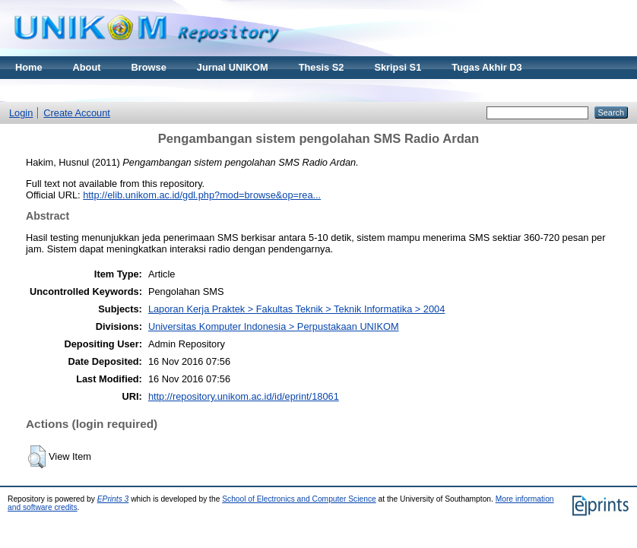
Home (29, 67)
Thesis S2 (321, 67)
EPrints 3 (113, 499)
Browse (149, 67)
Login (21, 113)
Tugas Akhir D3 (486, 67)
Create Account (76, 113)
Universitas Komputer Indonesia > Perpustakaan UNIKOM (273, 326)
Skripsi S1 (397, 67)
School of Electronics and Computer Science (299, 499)
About (87, 67)
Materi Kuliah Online (62, 90)
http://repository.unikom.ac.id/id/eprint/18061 (243, 396)
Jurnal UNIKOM (232, 67)
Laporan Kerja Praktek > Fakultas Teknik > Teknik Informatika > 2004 (296, 309)
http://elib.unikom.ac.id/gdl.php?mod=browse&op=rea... (202, 195)
